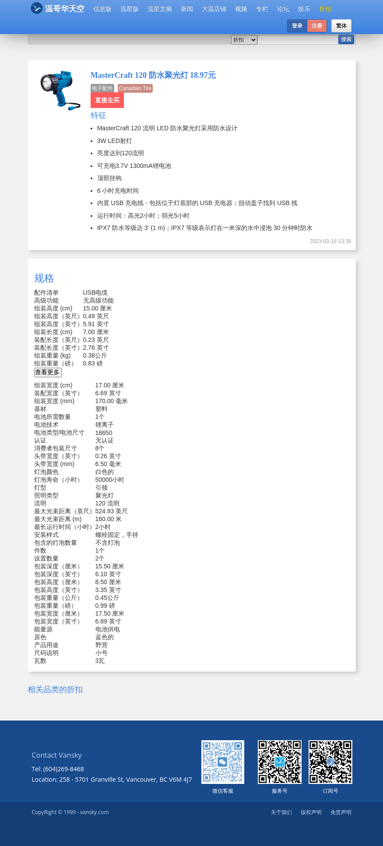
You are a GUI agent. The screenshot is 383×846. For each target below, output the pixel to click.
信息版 (102, 8)
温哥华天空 (57, 8)
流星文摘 (160, 8)
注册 (317, 26)
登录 (297, 26)
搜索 (346, 39)
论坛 (283, 8)
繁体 (341, 26)
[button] (48, 372)
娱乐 (304, 8)
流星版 (129, 8)
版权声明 (311, 812)
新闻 (187, 8)
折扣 (325, 8)
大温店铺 (214, 8)
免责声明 (340, 812)
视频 (241, 8)
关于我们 (281, 812)
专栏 (262, 8)
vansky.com (94, 812)
